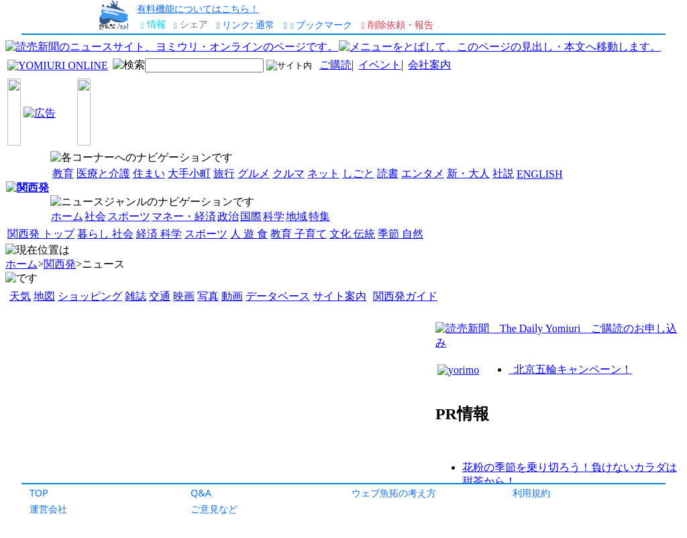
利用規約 (531, 492)
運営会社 (48, 508)
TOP (39, 492)
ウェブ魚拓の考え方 (394, 492)
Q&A (201, 492)
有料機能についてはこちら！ (198, 8)
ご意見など (214, 508)
